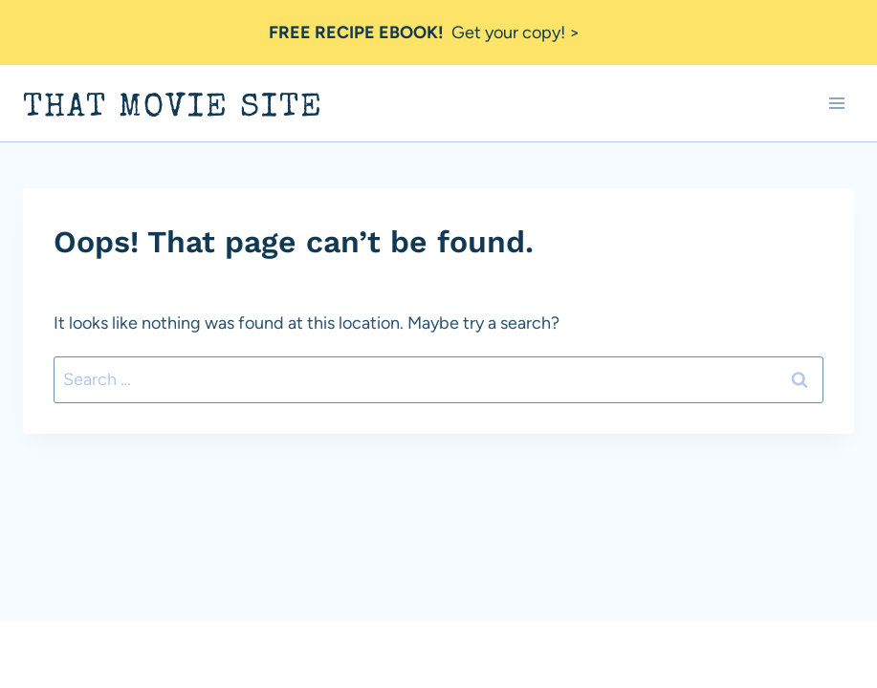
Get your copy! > (424, 32)
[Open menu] (836, 103)
